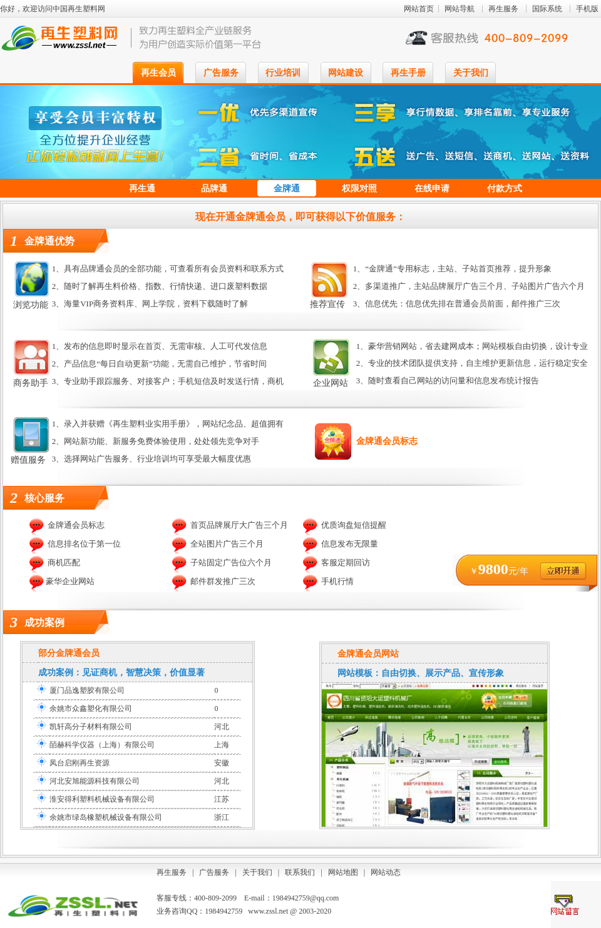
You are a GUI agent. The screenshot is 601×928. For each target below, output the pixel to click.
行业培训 (282, 73)
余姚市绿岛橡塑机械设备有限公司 (105, 817)
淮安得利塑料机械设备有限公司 (102, 799)
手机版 (587, 8)
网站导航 (459, 8)
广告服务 (221, 73)
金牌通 (287, 188)
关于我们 (470, 73)
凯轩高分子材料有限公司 (90, 726)
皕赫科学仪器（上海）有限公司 (102, 744)
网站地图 (343, 872)
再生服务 (503, 8)
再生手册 (408, 73)
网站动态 (386, 872)
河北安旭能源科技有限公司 (94, 781)
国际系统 (547, 8)
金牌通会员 (78, 653)
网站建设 (345, 73)
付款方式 (504, 188)
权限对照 (359, 188)
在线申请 (431, 188)
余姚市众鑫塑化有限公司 (90, 708)
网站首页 (419, 8)
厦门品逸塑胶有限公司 (87, 690)
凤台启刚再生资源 (79, 763)
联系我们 (300, 872)
